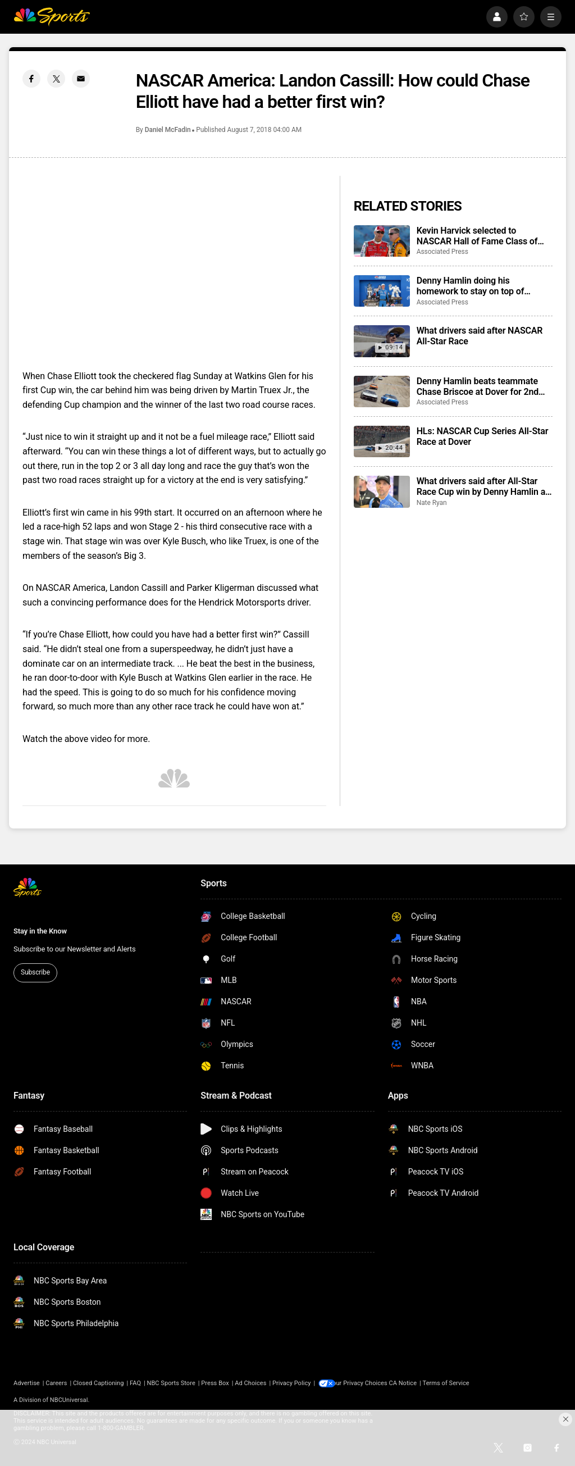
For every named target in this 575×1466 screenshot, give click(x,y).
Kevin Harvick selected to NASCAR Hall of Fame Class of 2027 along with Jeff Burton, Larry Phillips (484, 236)
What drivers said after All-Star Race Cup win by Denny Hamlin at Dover (483, 486)
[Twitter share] (56, 79)
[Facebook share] (31, 79)
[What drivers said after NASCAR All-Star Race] (382, 341)
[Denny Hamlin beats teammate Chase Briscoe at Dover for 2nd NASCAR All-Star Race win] (382, 391)
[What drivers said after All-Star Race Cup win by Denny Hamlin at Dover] (382, 491)
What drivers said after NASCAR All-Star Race (480, 336)
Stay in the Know (40, 931)
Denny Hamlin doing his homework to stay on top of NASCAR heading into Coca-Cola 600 (481, 286)
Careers (56, 1383)
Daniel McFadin (168, 130)
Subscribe (35, 972)
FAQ (135, 1383)
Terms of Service (454, 1383)
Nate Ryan (432, 503)
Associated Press (442, 252)
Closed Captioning (98, 1383)
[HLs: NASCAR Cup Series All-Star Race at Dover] (382, 441)
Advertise (26, 1383)
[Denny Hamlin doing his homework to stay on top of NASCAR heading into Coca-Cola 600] (382, 291)
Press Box (215, 1383)
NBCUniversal (69, 1400)
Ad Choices (250, 1383)
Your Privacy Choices (366, 1383)
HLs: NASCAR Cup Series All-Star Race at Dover (483, 436)
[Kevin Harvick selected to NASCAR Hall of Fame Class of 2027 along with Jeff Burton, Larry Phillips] (382, 241)
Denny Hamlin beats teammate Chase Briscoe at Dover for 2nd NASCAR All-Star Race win (478, 386)
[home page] (51, 17)
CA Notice (410, 1383)
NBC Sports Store (171, 1383)
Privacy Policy (291, 1383)
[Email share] (81, 79)
